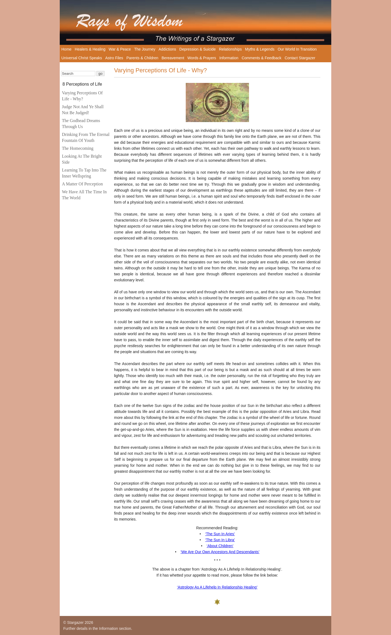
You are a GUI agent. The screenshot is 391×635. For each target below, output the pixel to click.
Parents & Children (143, 58)
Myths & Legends (260, 49)
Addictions (167, 49)
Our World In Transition (297, 49)
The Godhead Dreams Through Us (81, 123)
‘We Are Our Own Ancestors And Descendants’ (220, 552)
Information (228, 58)
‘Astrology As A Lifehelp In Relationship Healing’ (217, 587)
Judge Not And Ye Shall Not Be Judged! (82, 109)
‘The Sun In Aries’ (220, 534)
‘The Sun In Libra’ (220, 540)
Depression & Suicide (197, 49)
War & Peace (120, 49)
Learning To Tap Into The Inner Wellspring (84, 173)
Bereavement (173, 58)
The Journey (144, 49)
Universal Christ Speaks (81, 58)
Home (66, 49)
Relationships (230, 49)
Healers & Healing (90, 49)
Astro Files (114, 58)
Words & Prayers (201, 58)
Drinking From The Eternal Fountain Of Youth (85, 137)
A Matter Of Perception (82, 184)
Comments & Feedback (261, 58)
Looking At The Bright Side (82, 159)
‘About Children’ (220, 546)
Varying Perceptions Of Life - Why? (82, 96)
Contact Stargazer (300, 58)
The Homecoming (77, 148)
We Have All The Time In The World (84, 194)
